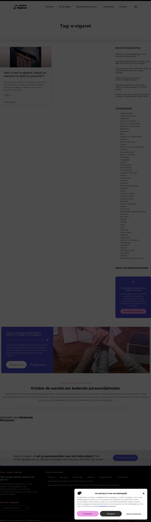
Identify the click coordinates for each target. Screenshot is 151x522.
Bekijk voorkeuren (133, 514)
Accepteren (87, 514)
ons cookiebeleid (101, 506)
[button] (143, 493)
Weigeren (111, 514)
